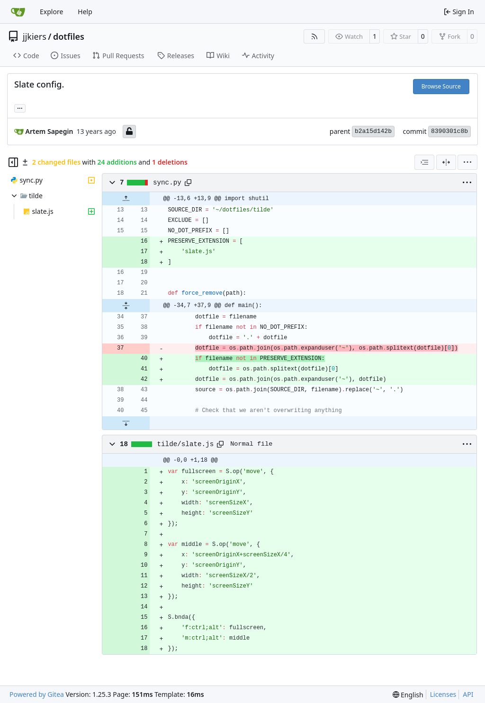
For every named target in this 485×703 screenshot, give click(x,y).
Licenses (443, 694)
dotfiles (68, 36)
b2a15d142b (373, 131)
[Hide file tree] (13, 162)
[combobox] (424, 162)
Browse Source (441, 86)
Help (85, 11)
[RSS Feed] (314, 36)
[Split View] (446, 162)
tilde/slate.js (185, 444)
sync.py (167, 182)
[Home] (18, 11)
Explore (51, 11)
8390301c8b (449, 131)
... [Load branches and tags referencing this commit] (20, 107)
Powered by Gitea (36, 694)
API (468, 694)
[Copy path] (188, 182)
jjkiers (34, 36)
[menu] (467, 162)
